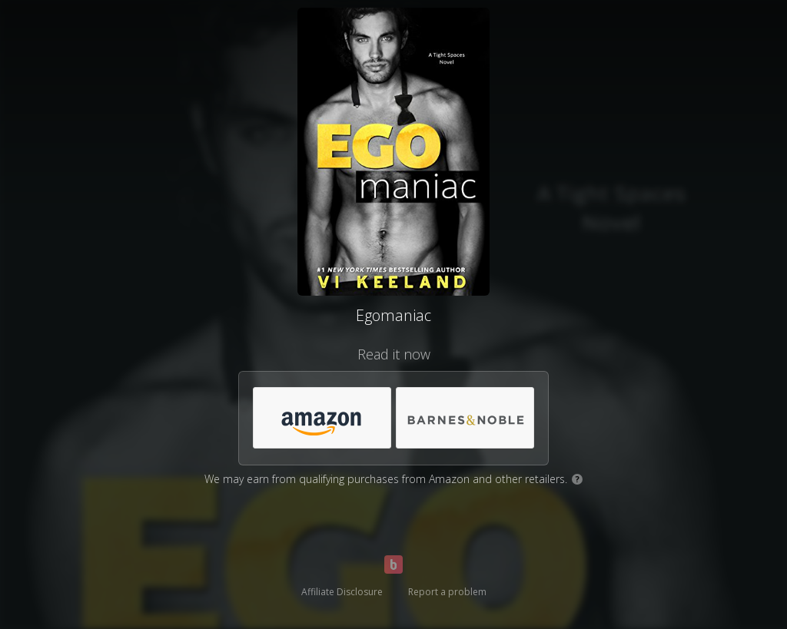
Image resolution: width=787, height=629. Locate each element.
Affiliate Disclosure (342, 591)
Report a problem (447, 591)
